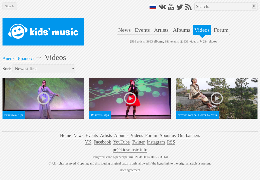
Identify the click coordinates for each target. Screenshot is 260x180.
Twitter (138, 142)
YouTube (121, 142)
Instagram (156, 142)
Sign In (10, 6)
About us (167, 135)
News (124, 30)
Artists (161, 30)
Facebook (102, 142)
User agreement (130, 170)
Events (142, 30)
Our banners (189, 135)
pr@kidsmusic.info (130, 149)
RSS (171, 142)
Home (65, 135)
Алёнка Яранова (18, 58)
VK (88, 142)
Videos (202, 30)
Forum (221, 30)
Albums (181, 30)
